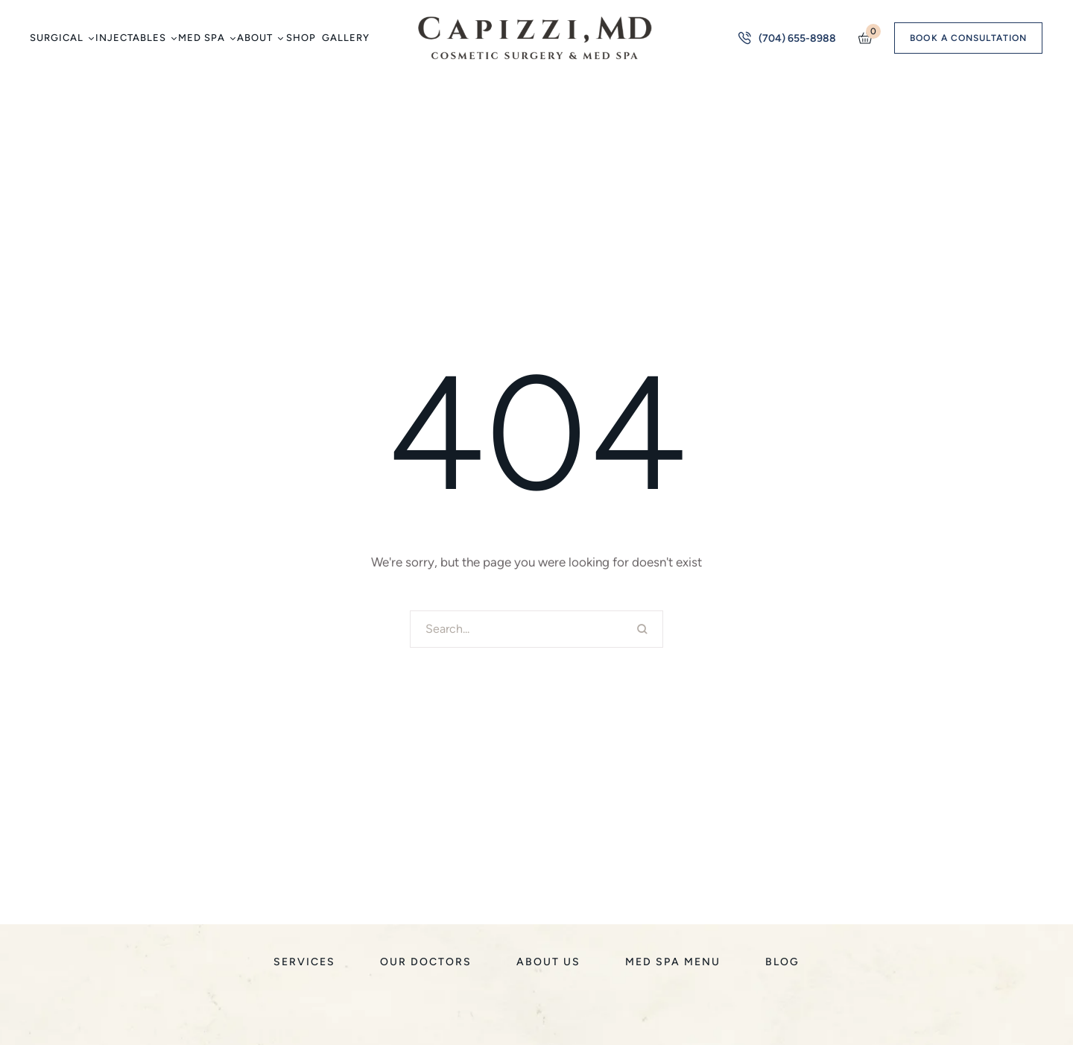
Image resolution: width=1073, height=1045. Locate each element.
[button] (90, 38)
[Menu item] (61, 38)
